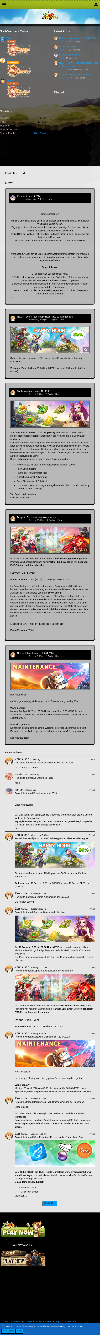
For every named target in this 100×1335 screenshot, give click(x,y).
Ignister (10, 59)
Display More (50, 1203)
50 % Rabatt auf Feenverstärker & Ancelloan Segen (59, 1137)
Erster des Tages (67, 46)
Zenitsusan (64, 42)
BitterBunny (40, 133)
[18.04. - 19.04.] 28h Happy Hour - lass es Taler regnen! (45, 316)
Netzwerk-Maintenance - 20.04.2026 (77, 38)
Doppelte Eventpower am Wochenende (36, 517)
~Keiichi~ (63, 50)
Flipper (10, 38)
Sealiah (10, 80)
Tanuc (61, 58)
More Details (8, 1331)
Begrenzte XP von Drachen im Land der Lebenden (58, 1102)
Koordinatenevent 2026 (71, 54)
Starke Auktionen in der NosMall (75, 74)
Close (19, 1331)
